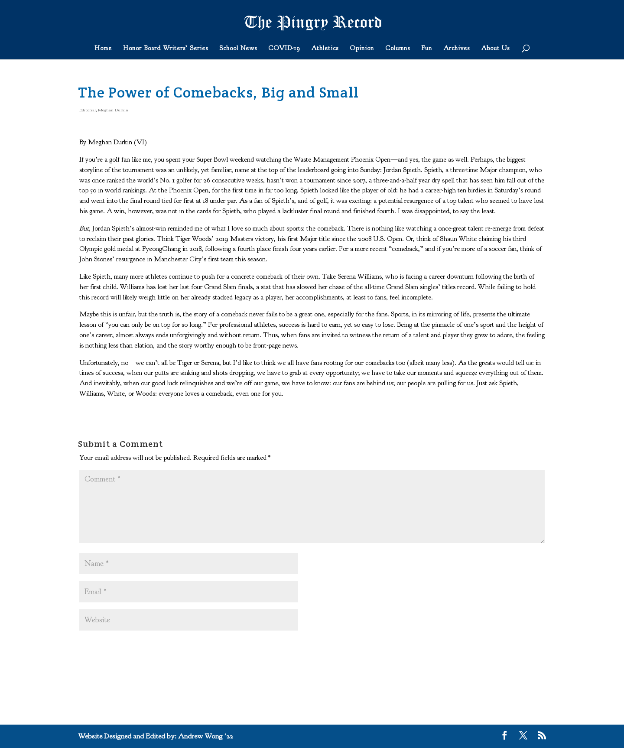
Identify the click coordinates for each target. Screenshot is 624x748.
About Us (495, 49)
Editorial (87, 110)
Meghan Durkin (113, 110)
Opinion (362, 49)
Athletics (324, 49)
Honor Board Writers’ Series (165, 49)
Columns (397, 49)
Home (103, 49)
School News (238, 49)
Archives (456, 49)
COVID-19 (284, 49)
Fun (426, 49)
